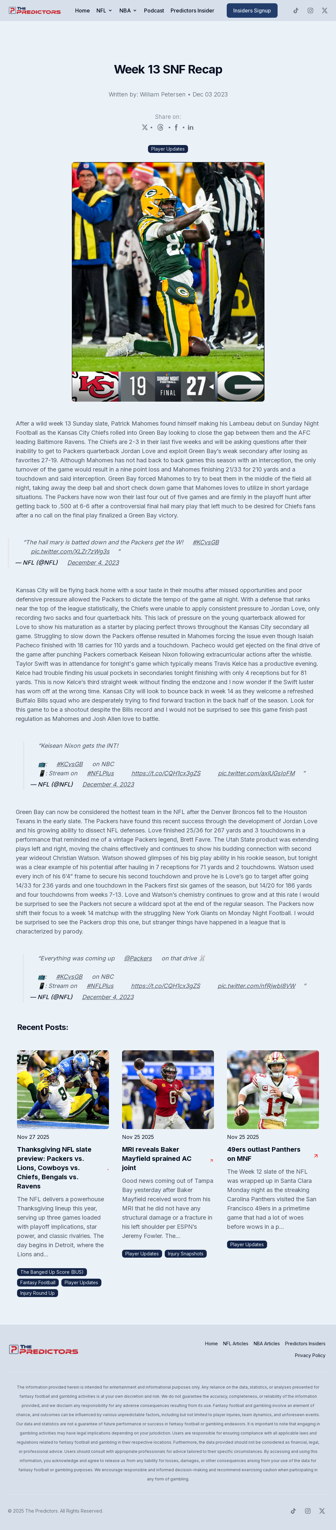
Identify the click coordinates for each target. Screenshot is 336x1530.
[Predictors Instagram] (310, 10)
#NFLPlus (100, 773)
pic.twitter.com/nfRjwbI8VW (256, 985)
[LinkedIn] (191, 127)
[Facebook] (176, 127)
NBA (128, 10)
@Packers (138, 958)
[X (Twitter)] (145, 127)
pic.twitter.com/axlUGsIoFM (256, 773)
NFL (104, 10)
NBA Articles (267, 1343)
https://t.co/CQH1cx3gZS (165, 773)
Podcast (154, 10)
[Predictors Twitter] (325, 10)
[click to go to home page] (35, 10)
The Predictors (41, 1511)
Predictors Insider (192, 10)
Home (82, 10)
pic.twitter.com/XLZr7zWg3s (70, 551)
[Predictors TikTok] (296, 10)
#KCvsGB (206, 542)
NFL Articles (235, 1343)
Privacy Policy (310, 1355)
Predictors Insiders (305, 1343)
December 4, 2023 (93, 562)
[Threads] (160, 127)
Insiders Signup (252, 10)
